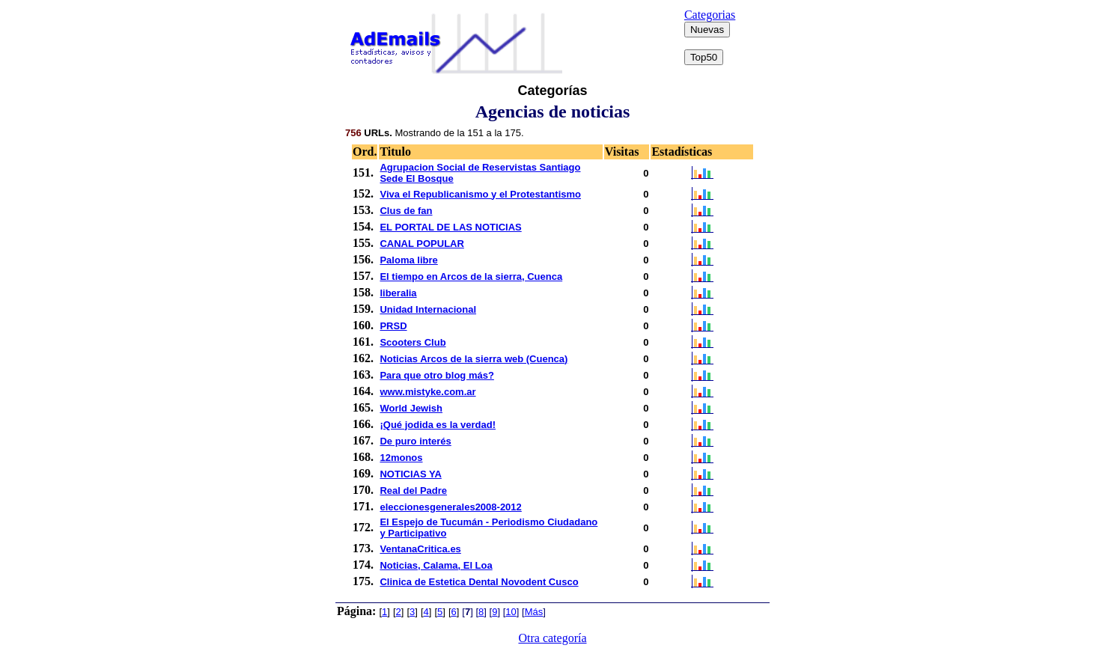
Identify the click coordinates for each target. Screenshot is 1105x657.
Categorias (709, 14)
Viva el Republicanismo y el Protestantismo (480, 194)
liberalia (398, 293)
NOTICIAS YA (410, 474)
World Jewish (411, 408)
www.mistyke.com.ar (427, 391)
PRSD (393, 325)
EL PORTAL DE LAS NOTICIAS (450, 227)
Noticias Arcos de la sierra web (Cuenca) (473, 358)
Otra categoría (552, 638)
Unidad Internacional (428, 309)
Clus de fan (406, 210)
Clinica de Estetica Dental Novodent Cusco (479, 581)
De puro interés (415, 441)
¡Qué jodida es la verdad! (438, 424)
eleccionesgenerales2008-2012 (450, 507)
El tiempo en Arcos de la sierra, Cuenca (471, 276)
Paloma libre (408, 260)
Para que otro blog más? (436, 375)
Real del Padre (413, 490)
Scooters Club (412, 342)
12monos (401, 457)
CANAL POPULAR (421, 243)
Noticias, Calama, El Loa (436, 565)
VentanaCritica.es (420, 548)
